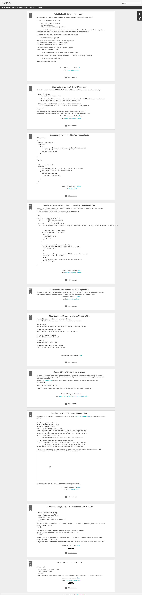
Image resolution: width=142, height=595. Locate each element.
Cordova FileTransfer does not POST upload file (69, 290)
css (72, 272)
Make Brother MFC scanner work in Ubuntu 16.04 (69, 316)
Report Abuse (82, 594)
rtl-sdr (70, 580)
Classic (3, 7)
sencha (79, 272)
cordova (67, 272)
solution (77, 70)
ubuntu (79, 118)
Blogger (76, 594)
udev (79, 580)
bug (68, 299)
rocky (72, 70)
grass (72, 489)
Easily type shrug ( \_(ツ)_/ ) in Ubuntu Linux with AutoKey (69, 507)
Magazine (15, 7)
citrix (66, 118)
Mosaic (21, 7)
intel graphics (67, 396)
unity (86, 396)
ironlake (74, 396)
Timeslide (39, 7)
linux (69, 70)
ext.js (70, 188)
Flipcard (8, 7)
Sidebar (26, 7)
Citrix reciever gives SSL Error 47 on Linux (69, 87)
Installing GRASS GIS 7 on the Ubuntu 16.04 (69, 413)
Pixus (80, 68)
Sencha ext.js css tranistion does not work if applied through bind (69, 205)
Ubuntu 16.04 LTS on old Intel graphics (69, 372)
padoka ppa (48, 380)
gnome (61, 396)
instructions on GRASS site (82, 416)
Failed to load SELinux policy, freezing (69, 14)
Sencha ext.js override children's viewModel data (69, 135)
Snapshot (32, 7)
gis (69, 489)
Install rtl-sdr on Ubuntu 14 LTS (69, 562)
